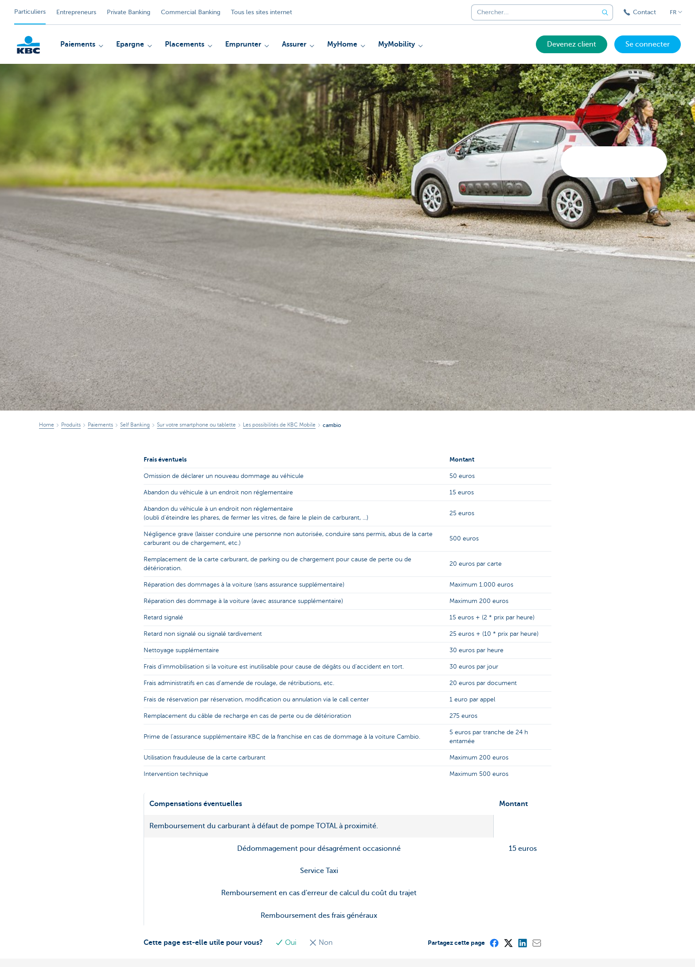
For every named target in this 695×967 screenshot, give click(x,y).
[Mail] (536, 942)
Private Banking (128, 12)
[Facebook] (493, 942)
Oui (286, 943)
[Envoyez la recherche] (605, 12)
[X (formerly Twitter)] (508, 942)
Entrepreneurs (76, 12)
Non (320, 943)
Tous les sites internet (261, 12)
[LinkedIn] (522, 942)
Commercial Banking (190, 12)
